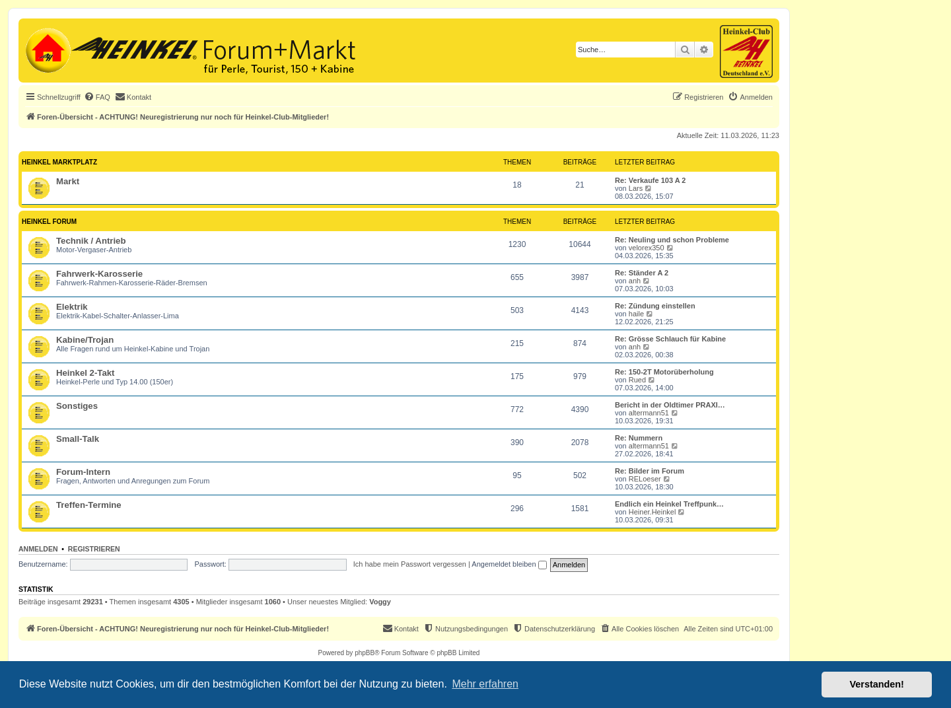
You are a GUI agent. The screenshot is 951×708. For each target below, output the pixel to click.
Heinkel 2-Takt (85, 373)
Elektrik (72, 307)
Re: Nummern (638, 438)
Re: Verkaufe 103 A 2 (650, 180)
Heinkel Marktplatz (59, 162)
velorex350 (646, 248)
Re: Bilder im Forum (649, 471)
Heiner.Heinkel (652, 512)
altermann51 (649, 413)
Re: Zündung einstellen (655, 306)
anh (635, 281)
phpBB (364, 652)
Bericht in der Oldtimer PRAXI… (670, 405)
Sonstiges (77, 406)
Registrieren (94, 549)
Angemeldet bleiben (509, 564)
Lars (636, 188)
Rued (637, 380)
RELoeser (645, 479)
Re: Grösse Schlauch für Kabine (670, 339)
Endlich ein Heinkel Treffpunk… (669, 504)
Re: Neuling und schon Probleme (672, 240)
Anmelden (38, 549)
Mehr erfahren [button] (485, 684)
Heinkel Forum (49, 221)
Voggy (380, 602)
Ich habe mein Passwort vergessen (409, 564)
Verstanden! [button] (877, 684)
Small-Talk (77, 439)
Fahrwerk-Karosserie (99, 274)
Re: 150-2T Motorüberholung (664, 372)
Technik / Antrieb (91, 241)
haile (636, 314)
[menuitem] (97, 97)
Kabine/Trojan (85, 340)
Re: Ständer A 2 (641, 273)
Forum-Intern (83, 472)
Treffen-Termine (89, 505)
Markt (67, 181)
